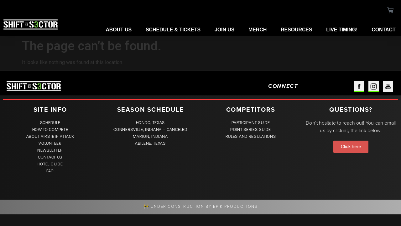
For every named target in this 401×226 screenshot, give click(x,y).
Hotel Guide (50, 164)
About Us (119, 29)
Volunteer (50, 143)
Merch (257, 29)
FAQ (50, 171)
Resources (296, 29)
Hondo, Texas (150, 122)
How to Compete (50, 129)
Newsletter (50, 150)
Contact (383, 29)
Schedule (50, 122)
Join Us (224, 29)
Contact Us (50, 157)
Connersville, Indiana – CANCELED (150, 129)
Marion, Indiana (150, 136)
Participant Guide (251, 122)
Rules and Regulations (251, 136)
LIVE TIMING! (341, 29)
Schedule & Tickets (173, 29)
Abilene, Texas (150, 143)
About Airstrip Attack (50, 136)
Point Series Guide (250, 129)
